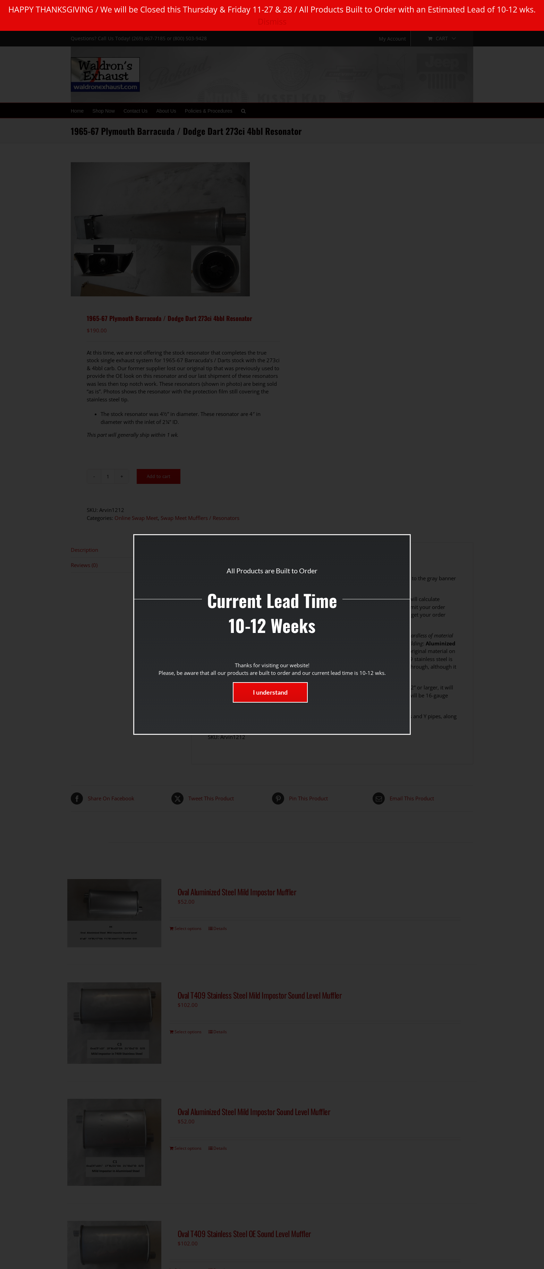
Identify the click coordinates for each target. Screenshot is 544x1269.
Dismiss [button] (272, 21)
